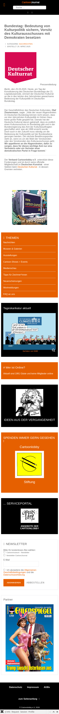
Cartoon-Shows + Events (15, 262)
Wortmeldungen (11, 287)
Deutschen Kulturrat (27, 167)
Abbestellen (35, 582)
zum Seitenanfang (29, 699)
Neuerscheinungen (12, 281)
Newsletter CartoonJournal (17, 556)
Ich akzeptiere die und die (19, 572)
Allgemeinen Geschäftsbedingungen (19, 571)
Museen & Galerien (12, 249)
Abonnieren (14, 583)
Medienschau (9, 268)
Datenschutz (15, 687)
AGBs (47, 687)
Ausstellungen (10, 255)
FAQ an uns (9, 294)
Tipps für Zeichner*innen (15, 275)
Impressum (33, 687)
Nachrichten (26, 44)
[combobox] (29, 7)
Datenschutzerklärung (14, 575)
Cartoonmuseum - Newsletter (18, 553)
